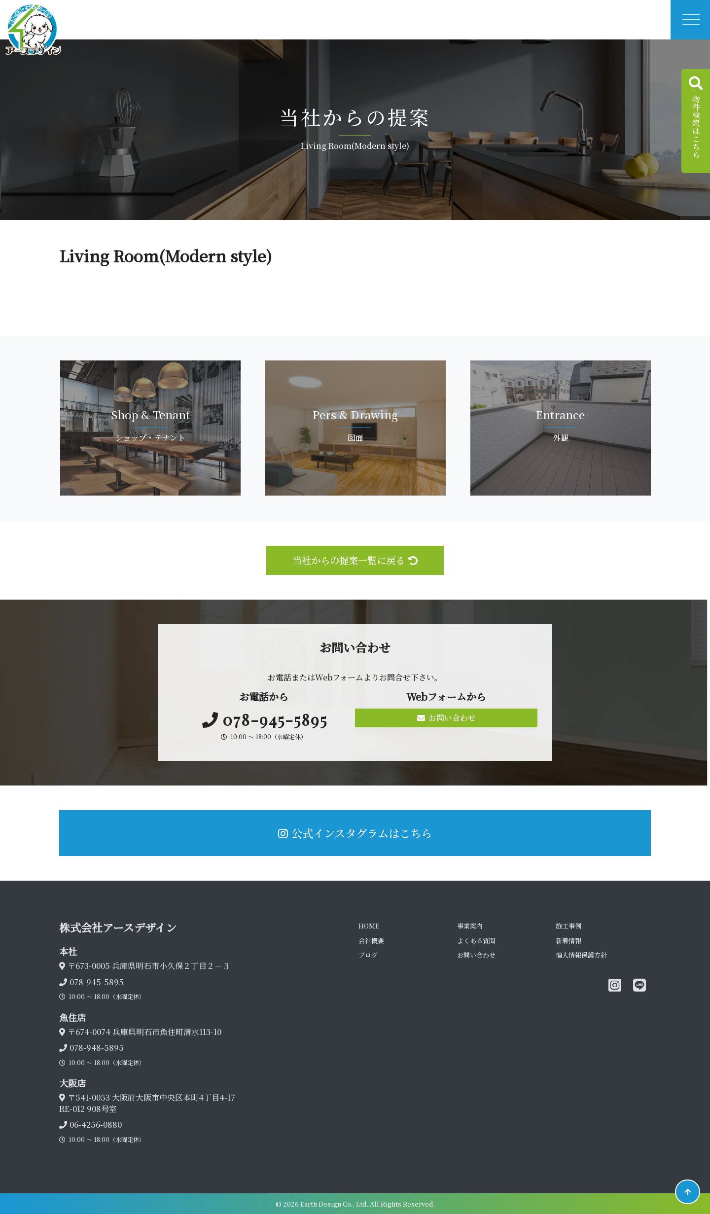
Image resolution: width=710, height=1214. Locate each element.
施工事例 (568, 925)
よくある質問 (476, 940)
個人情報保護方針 (581, 955)
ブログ (368, 955)
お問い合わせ (446, 717)
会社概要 (371, 940)
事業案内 (470, 925)
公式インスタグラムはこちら (355, 833)
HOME (368, 925)
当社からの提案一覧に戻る (355, 560)
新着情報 (568, 940)
